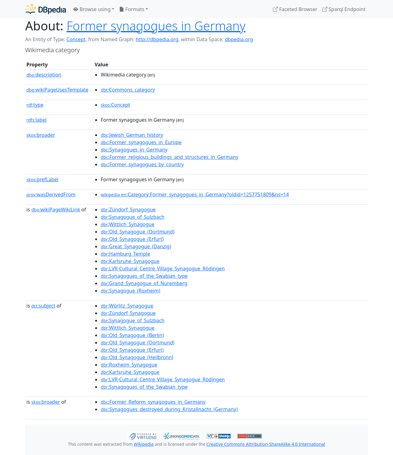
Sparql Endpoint (343, 9)
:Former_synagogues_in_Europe (141, 142)
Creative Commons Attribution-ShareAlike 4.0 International (265, 444)
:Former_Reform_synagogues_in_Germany (153, 401)
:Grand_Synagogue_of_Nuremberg (144, 283)
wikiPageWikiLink (55, 209)
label (36, 119)
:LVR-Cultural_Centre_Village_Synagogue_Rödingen (163, 268)
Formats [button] (131, 9)
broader (40, 134)
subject (43, 305)
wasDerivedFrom (51, 194)
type (35, 104)
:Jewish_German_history (132, 134)
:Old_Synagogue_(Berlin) (132, 335)
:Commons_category (128, 89)
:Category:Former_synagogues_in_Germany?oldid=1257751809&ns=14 (195, 194)
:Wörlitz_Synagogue (127, 305)
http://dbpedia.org (157, 39)
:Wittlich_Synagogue (127, 224)
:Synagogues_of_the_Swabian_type (144, 276)
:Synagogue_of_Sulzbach (132, 217)
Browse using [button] (92, 9)
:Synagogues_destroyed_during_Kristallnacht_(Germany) (169, 409)
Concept (75, 39)
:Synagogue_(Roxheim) (130, 290)
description (43, 74)
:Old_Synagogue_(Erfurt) (132, 239)
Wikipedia (144, 444)
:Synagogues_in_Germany (134, 149)
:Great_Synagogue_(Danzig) (136, 246)
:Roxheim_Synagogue (129, 364)
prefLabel (42, 179)
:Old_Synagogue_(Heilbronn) (137, 357)
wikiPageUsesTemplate (57, 89)
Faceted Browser (295, 9)
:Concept (115, 104)
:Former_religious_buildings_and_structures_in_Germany (169, 157)
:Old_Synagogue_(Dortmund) (137, 231)
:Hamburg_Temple (125, 253)
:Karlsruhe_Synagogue (130, 261)
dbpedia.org (239, 39)
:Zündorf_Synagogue (128, 209)
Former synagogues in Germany (156, 25)
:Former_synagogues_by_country (142, 164)
